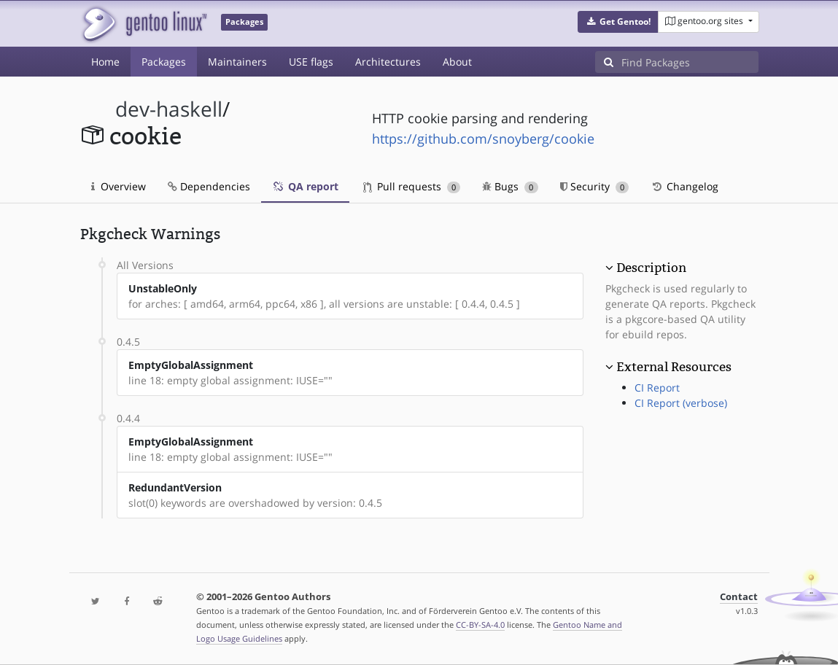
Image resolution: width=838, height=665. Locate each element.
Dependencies (209, 186)
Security (594, 186)
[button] (618, 22)
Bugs (510, 186)
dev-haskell (168, 109)
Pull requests (412, 186)
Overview (118, 186)
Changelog (684, 186)
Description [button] (651, 267)
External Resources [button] (674, 366)
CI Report (657, 387)
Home (105, 62)
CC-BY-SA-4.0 (480, 624)
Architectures (388, 62)
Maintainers (237, 62)
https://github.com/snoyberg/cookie (483, 138)
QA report (305, 186)
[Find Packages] (690, 62)
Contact (739, 597)
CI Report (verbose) (681, 403)
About (457, 62)
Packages (163, 62)
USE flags (311, 62)
